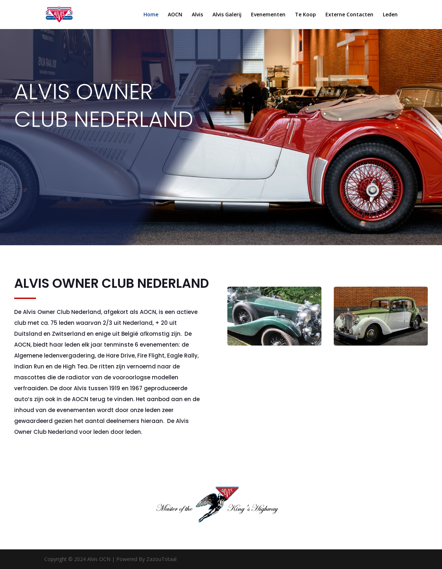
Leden (390, 15)
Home (150, 15)
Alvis (197, 15)
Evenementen (268, 15)
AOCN (175, 15)
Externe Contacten (349, 15)
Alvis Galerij (227, 15)
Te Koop (305, 15)
